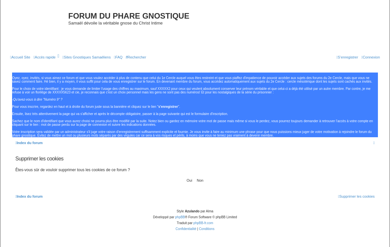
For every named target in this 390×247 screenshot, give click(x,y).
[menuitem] (20, 57)
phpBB (180, 217)
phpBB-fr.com (203, 223)
